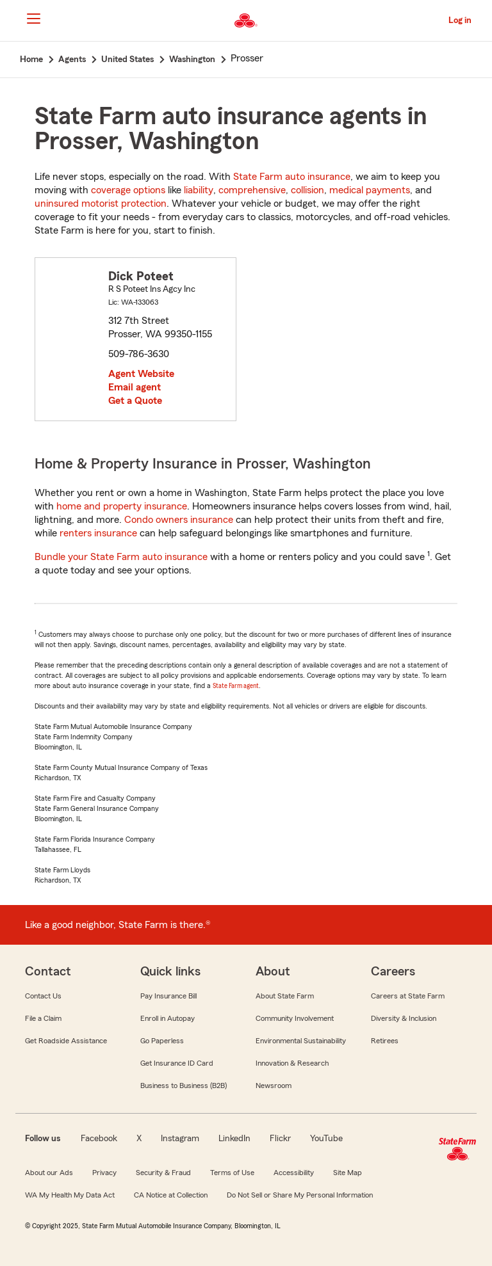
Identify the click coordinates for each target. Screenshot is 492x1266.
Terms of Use (232, 1172)
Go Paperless (162, 1041)
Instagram (180, 1138)
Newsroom (273, 1085)
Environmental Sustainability (301, 1041)
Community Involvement (295, 1018)
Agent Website (141, 374)
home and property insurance (121, 506)
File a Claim (43, 1018)
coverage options (128, 190)
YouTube (326, 1138)
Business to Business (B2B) (183, 1085)
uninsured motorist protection (101, 203)
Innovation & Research (292, 1063)
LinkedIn (234, 1138)
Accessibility (294, 1172)
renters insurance (98, 533)
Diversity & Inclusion (403, 1018)
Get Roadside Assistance (66, 1041)
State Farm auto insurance (291, 177)
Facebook (99, 1138)
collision (307, 190)
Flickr (280, 1138)
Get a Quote (135, 401)
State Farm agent (236, 685)
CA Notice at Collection (171, 1195)
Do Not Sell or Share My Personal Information (300, 1195)
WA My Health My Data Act (70, 1195)
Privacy (104, 1172)
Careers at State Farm (408, 996)
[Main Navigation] (33, 18)
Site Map (347, 1172)
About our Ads (49, 1172)
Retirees (384, 1041)
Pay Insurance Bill (168, 996)
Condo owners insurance (178, 520)
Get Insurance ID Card (176, 1063)
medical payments (369, 190)
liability (198, 190)
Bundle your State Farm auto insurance (121, 557)
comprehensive (252, 190)
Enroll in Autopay (167, 1018)
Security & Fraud (163, 1172)
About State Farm (285, 996)
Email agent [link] (134, 387)
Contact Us (43, 996)
